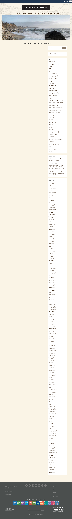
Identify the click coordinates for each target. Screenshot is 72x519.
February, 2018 (52, 345)
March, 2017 (51, 363)
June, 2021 (51, 277)
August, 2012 (52, 457)
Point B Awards (51, 120)
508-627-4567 (11, 491)
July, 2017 (51, 357)
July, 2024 (51, 216)
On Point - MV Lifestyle (53, 115)
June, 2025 (51, 197)
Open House (51, 117)
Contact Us (56, 13)
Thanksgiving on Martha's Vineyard (55, 139)
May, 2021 (51, 279)
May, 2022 (51, 258)
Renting (18, 13)
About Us (43, 13)
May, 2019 (51, 319)
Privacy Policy (55, 496)
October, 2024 (52, 211)
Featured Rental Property (53, 76)
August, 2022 (52, 253)
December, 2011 (53, 471)
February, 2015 (52, 406)
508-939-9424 (9, 494)
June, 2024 (51, 217)
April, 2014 (51, 423)
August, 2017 (52, 355)
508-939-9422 (13, 493)
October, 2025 (52, 190)
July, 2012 (51, 459)
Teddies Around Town (53, 134)
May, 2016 (51, 380)
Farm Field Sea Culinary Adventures (55, 75)
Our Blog (50, 13)
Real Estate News (52, 127)
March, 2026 (51, 182)
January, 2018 (52, 346)
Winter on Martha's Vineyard (54, 149)
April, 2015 (51, 403)
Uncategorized (51, 141)
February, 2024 (52, 224)
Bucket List (51, 63)
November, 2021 (52, 268)
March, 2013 (51, 445)
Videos (50, 143)
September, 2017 (52, 353)
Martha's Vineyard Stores (53, 105)
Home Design (51, 83)
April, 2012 (51, 464)
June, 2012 (51, 460)
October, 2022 (52, 250)
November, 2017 (52, 350)
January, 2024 (52, 226)
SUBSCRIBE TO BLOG (53, 53)
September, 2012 (52, 455)
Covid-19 (50, 68)
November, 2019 (52, 309)
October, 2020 (52, 290)
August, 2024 (52, 214)
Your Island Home (52, 151)
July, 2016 (51, 377)
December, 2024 (52, 207)
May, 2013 (51, 442)
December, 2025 (52, 187)
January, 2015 (52, 408)
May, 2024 (51, 219)
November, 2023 (52, 229)
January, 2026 (52, 185)
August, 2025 (52, 194)
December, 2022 (52, 248)
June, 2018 (51, 338)
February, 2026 (52, 183)
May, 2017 (51, 360)
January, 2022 (52, 265)
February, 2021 (52, 284)
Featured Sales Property (53, 78)
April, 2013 (51, 443)
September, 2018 (52, 333)
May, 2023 (51, 239)
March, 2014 (51, 425)
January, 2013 (52, 448)
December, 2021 (52, 267)
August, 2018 (52, 335)
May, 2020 (51, 299)
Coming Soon (51, 66)
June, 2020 (51, 297)
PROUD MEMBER (67, 1)
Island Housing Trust (52, 88)
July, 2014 (51, 418)
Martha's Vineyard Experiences (55, 97)
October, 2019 (52, 311)
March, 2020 (51, 302)
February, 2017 (52, 365)
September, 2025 (52, 192)
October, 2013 (52, 433)
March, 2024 (51, 222)
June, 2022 (51, 256)
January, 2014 (52, 428)
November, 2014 (53, 411)
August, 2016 (52, 375)
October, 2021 (52, 270)
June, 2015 (51, 399)
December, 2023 (52, 228)
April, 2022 (51, 260)
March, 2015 (51, 404)
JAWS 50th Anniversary (53, 90)
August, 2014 (52, 416)
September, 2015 (52, 394)
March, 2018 (52, 343)
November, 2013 (53, 431)
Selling (30, 13)
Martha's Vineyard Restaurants (54, 103)
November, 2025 (52, 188)
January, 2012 (52, 469)
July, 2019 (51, 316)
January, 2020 (52, 306)
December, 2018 (52, 328)
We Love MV (51, 148)
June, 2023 (51, 238)
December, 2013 (53, 430)
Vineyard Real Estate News (54, 144)
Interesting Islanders (52, 85)
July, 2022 (51, 255)
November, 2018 (52, 329)
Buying (24, 13)
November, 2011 (52, 472)
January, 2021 (52, 285)
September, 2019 (52, 312)
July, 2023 (51, 236)
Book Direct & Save (56, 485)
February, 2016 (52, 386)
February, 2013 (52, 447)
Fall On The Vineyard (53, 73)
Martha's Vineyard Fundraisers (54, 98)
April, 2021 (51, 280)
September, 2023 (52, 233)
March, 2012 (51, 465)
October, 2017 (52, 352)
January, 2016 (52, 387)
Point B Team (51, 124)
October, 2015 (52, 392)
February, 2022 (52, 263)
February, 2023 (52, 245)
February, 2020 (52, 304)
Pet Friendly (51, 119)
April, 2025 (51, 200)
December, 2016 (52, 369)
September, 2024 (52, 212)
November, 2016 (52, 370)
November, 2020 (52, 289)
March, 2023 (51, 243)
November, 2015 (52, 391)
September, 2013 (52, 435)
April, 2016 (51, 382)
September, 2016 (52, 374)
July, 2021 (51, 275)
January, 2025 (52, 205)
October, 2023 (52, 231)
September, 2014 (52, 414)
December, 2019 (52, 307)
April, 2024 (51, 221)
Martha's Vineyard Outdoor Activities (56, 102)
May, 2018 (51, 340)
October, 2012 (52, 454)
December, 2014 (53, 409)
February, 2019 (52, 324)
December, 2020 (52, 287)
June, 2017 (51, 358)
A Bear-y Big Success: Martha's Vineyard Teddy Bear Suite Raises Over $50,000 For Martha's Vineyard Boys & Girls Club (57, 170)
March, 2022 (51, 262)
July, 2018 (51, 336)
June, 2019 (51, 318)
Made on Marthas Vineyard (54, 93)
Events (50, 71)
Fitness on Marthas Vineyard (54, 80)
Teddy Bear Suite (52, 136)
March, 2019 (51, 323)
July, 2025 (51, 195)
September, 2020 (52, 292)
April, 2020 (51, 301)
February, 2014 (52, 426)
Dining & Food (51, 69)
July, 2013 (51, 438)
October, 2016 (52, 372)
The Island (36, 13)
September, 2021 (52, 272)
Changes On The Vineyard (54, 64)
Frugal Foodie (51, 81)
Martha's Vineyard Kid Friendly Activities (56, 100)
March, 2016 (52, 384)
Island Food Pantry (52, 86)
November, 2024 (52, 209)
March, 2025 (51, 202)
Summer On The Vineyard (54, 132)
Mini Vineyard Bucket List (53, 114)
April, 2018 (51, 341)
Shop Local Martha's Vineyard (54, 131)
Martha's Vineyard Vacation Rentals (55, 109)
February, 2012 (52, 467)
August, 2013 (52, 437)
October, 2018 (52, 331)
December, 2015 (53, 389)
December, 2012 (53, 450)
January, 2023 (52, 246)
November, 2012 (53, 452)
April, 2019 (51, 321)
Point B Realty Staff (52, 122)
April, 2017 (51, 362)
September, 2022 (52, 251)
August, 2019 (52, 314)
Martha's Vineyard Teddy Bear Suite (55, 107)
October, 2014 (52, 413)
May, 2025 (51, 199)
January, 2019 (52, 326)
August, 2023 (52, 234)
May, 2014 (51, 421)
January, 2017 (52, 367)
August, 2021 (52, 273)
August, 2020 (52, 294)
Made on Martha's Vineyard (54, 92)
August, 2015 (52, 396)
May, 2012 (51, 462)
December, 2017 (52, 348)
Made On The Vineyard (53, 95)
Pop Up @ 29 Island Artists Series (55, 126)
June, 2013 (51, 440)
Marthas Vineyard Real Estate (54, 112)
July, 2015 (51, 397)
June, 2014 (51, 420)
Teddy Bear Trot (52, 137)
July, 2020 (51, 296)
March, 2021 (52, 282)
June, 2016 (51, 379)
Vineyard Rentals (52, 146)
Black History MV (52, 61)
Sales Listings (51, 129)
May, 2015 (51, 401)
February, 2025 (52, 204)
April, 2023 (51, 241)
